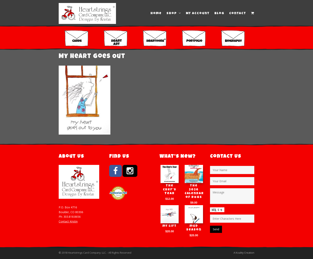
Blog (219, 13)
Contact (237, 13)
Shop (173, 13)
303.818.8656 (72, 217)
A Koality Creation (244, 252)
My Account (198, 13)
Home (156, 13)
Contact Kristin (68, 221)
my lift (169, 226)
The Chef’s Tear (169, 189)
